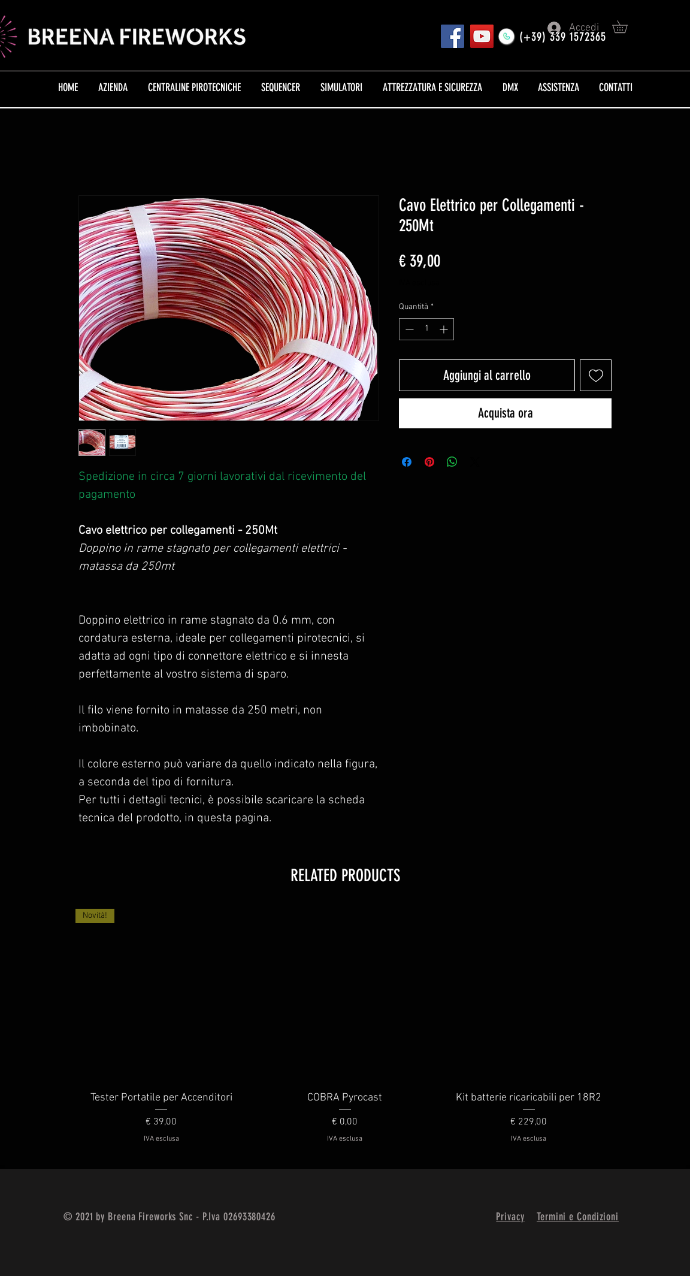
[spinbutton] (426, 329)
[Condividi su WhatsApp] (452, 462)
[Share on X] (475, 462)
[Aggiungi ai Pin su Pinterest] (429, 462)
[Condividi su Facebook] (407, 462)
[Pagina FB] (452, 36)
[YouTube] (482, 36)
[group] (345, 1034)
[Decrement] (408, 329)
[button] (626, 26)
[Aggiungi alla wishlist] (596, 375)
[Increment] (444, 329)
